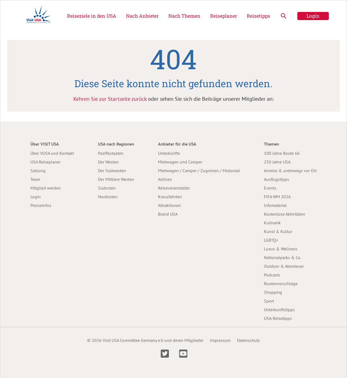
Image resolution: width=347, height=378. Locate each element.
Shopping (273, 292)
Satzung (38, 170)
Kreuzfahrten (170, 196)
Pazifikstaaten (111, 153)
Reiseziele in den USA (91, 16)
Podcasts (272, 275)
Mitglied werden (45, 188)
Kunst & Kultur (278, 231)
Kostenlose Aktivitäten (284, 214)
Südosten (107, 188)
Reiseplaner (223, 16)
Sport (269, 301)
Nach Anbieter (142, 16)
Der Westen (108, 162)
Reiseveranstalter (174, 188)
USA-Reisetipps (278, 318)
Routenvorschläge (281, 283)
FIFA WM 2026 (277, 196)
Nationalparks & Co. (282, 257)
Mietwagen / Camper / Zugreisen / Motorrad (199, 170)
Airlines (165, 179)
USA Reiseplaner (45, 162)
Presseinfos (40, 205)
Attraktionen (169, 205)
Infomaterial (275, 205)
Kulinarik (272, 222)
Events (270, 188)
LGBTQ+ (271, 240)
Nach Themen (184, 16)
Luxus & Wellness (280, 248)
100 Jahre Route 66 (282, 153)
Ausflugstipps (276, 179)
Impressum (220, 340)
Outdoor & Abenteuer (284, 266)
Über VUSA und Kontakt (52, 153)
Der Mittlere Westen (116, 179)
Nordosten (108, 196)
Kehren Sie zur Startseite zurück (110, 98)
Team (35, 179)
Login (313, 16)
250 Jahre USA (277, 162)
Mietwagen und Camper (180, 162)
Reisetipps (258, 16)
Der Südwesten (112, 170)
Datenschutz (248, 340)
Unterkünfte (169, 153)
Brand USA (168, 214)
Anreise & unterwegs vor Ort (290, 170)
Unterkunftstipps (279, 309)
